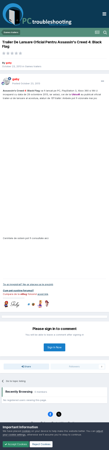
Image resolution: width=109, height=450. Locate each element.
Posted (26, 83)
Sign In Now (54, 347)
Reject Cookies (41, 444)
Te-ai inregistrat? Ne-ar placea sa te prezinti (28, 284)
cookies (26, 431)
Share (26, 366)
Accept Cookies (16, 444)
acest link (42, 294)
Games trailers (33, 66)
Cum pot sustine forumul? (18, 290)
